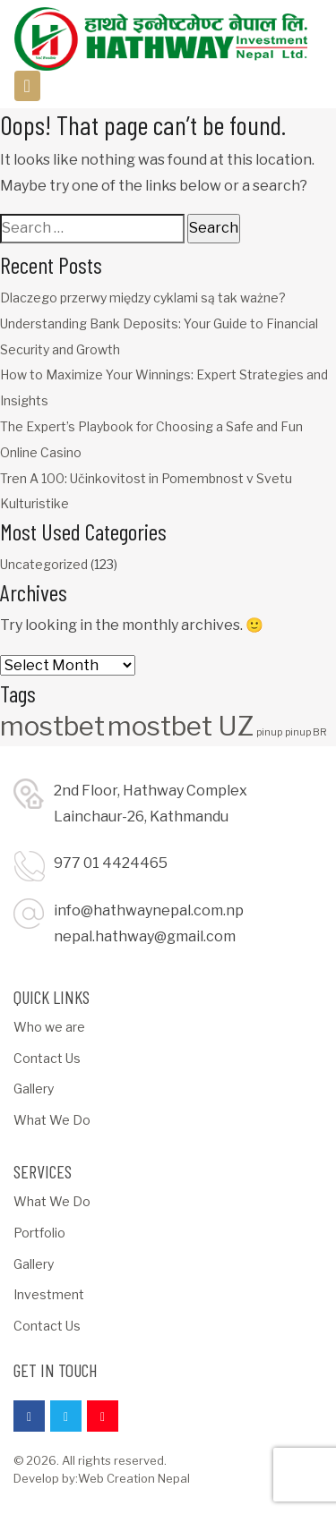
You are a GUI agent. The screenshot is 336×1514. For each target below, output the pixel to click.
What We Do (51, 1119)
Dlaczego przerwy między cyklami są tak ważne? (143, 297)
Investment (48, 1294)
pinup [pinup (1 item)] (269, 732)
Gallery (33, 1088)
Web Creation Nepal (134, 1478)
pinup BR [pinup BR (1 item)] (306, 732)
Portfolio (39, 1232)
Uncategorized (44, 564)
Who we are (49, 1026)
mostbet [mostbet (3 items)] (52, 726)
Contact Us (47, 1058)
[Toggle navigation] (27, 86)
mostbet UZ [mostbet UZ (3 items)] (181, 726)
